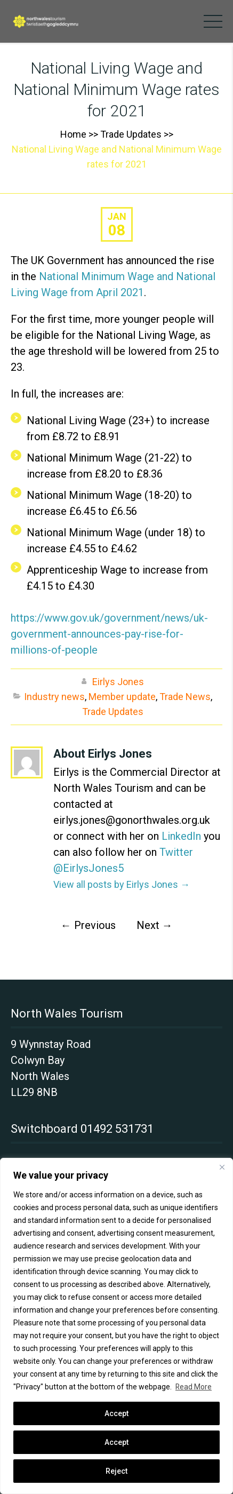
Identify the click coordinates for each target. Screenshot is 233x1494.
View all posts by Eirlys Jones (121, 884)
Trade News (185, 696)
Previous (88, 925)
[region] (116, 1326)
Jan (116, 216)
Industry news (54, 696)
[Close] (221, 1167)
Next (154, 925)
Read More (193, 1386)
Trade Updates (131, 134)
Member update (122, 696)
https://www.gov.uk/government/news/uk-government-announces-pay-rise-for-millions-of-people (109, 633)
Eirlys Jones (118, 681)
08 (116, 230)
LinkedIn (181, 836)
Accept (116, 1442)
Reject (116, 1471)
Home (73, 134)
